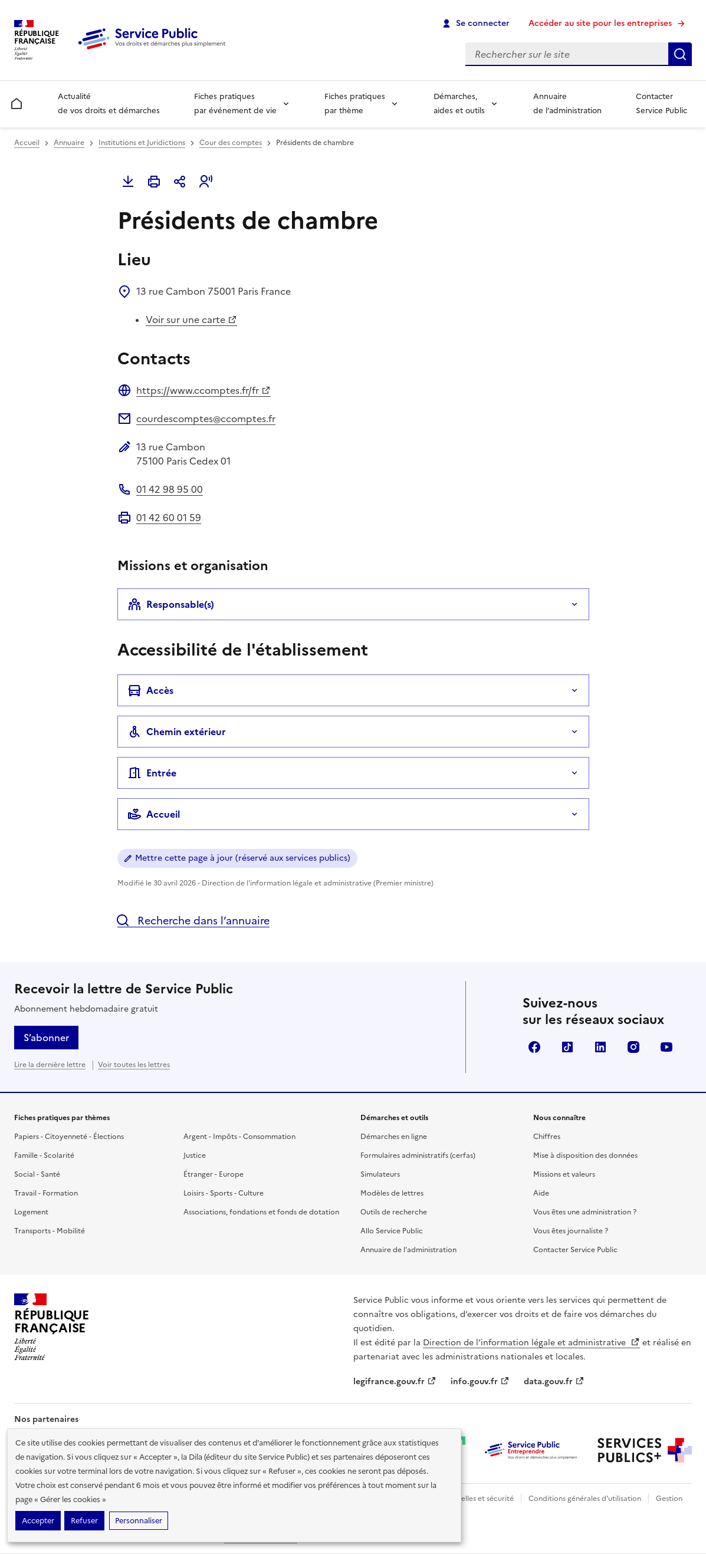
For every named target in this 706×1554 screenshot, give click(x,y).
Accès (150, 690)
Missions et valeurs (564, 1174)
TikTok (567, 1047)
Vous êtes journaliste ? (570, 1231)
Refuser (84, 1520)
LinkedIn (600, 1047)
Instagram (633, 1047)
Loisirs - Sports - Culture (223, 1193)
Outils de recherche (393, 1212)
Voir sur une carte (191, 319)
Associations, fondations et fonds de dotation (261, 1212)
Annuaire (69, 142)
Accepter (38, 1520)
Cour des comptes (230, 142)
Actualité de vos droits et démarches (109, 103)
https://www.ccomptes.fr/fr (203, 390)
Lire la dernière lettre (50, 1064)
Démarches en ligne (393, 1136)
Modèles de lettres (391, 1193)
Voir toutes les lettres (134, 1064)
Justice (194, 1155)
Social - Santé (37, 1174)
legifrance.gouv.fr (394, 1381)
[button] (205, 181)
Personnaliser (138, 1520)
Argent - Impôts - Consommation (239, 1136)
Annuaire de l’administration (567, 103)
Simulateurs (380, 1174)
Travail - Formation (46, 1193)
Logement (31, 1212)
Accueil (27, 142)
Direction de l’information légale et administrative (531, 1342)
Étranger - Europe (213, 1174)
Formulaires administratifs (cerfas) (417, 1155)
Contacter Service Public (661, 103)
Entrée (151, 773)
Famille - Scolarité (44, 1155)
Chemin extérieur (176, 732)
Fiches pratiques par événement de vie (235, 103)
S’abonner (46, 1037)
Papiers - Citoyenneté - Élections (69, 1136)
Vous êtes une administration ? (584, 1212)
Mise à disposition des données (585, 1155)
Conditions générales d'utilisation (584, 1498)
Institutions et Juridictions (141, 142)
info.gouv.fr (480, 1381)
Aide (541, 1193)
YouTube (666, 1047)
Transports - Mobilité (49, 1231)
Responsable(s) (170, 604)
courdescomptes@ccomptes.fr (205, 418)
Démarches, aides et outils (459, 103)
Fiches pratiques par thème (354, 103)
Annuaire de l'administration (408, 1249)
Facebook (534, 1047)
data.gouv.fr (554, 1381)
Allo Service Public (391, 1231)
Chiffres (546, 1136)
